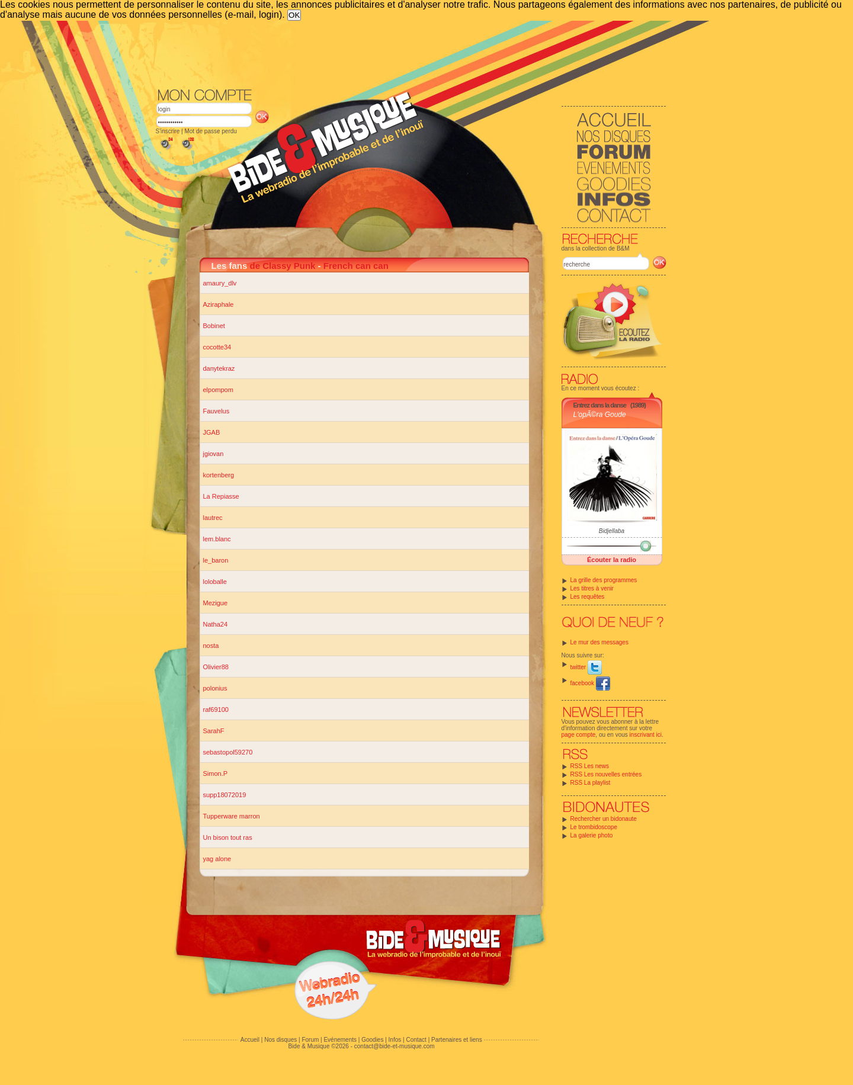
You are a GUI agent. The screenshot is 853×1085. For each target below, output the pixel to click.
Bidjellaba (611, 531)
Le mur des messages (599, 642)
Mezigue (215, 602)
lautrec (213, 517)
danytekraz (219, 368)
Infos (395, 1039)
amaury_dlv (220, 283)
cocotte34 (217, 347)
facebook (590, 683)
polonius (215, 688)
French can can (356, 266)
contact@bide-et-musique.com (394, 1046)
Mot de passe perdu (210, 131)
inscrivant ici (646, 734)
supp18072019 (224, 794)
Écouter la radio (611, 559)
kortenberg (219, 475)
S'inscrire (168, 131)
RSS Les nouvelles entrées (606, 774)
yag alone (217, 858)
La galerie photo (591, 835)
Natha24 (215, 624)
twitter (586, 667)
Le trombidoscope (594, 827)
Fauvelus (216, 411)
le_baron (216, 560)
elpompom (218, 389)
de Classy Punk (283, 266)
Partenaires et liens (456, 1039)
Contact (416, 1039)
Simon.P (215, 773)
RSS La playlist (590, 782)
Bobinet (214, 325)
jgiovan (213, 453)
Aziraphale (218, 304)
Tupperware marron (231, 816)
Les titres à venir (592, 588)
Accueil (249, 1039)
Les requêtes (587, 596)
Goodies (372, 1039)
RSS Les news (590, 766)
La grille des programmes (603, 580)
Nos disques (280, 1039)
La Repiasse (221, 496)
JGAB (211, 432)
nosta (211, 645)
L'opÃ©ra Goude (599, 414)
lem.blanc (217, 538)
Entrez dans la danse (599, 405)
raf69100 (216, 709)
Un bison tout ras (227, 837)
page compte (579, 734)
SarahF (214, 730)
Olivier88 (216, 666)
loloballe (215, 581)
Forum (310, 1039)
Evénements (340, 1039)
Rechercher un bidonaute (603, 819)
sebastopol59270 (228, 752)
